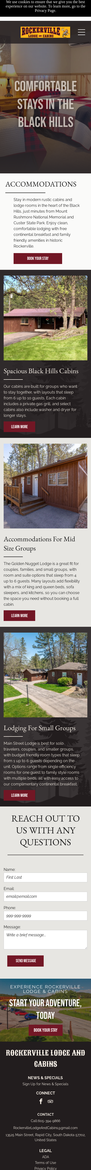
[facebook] (41, 1102)
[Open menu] (81, 11)
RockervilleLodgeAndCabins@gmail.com (45, 1128)
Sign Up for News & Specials (45, 1084)
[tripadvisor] (50, 1102)
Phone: (10, 908)
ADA (45, 1157)
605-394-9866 (49, 1121)
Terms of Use (45, 1163)
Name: (9, 869)
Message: (12, 927)
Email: (9, 888)
